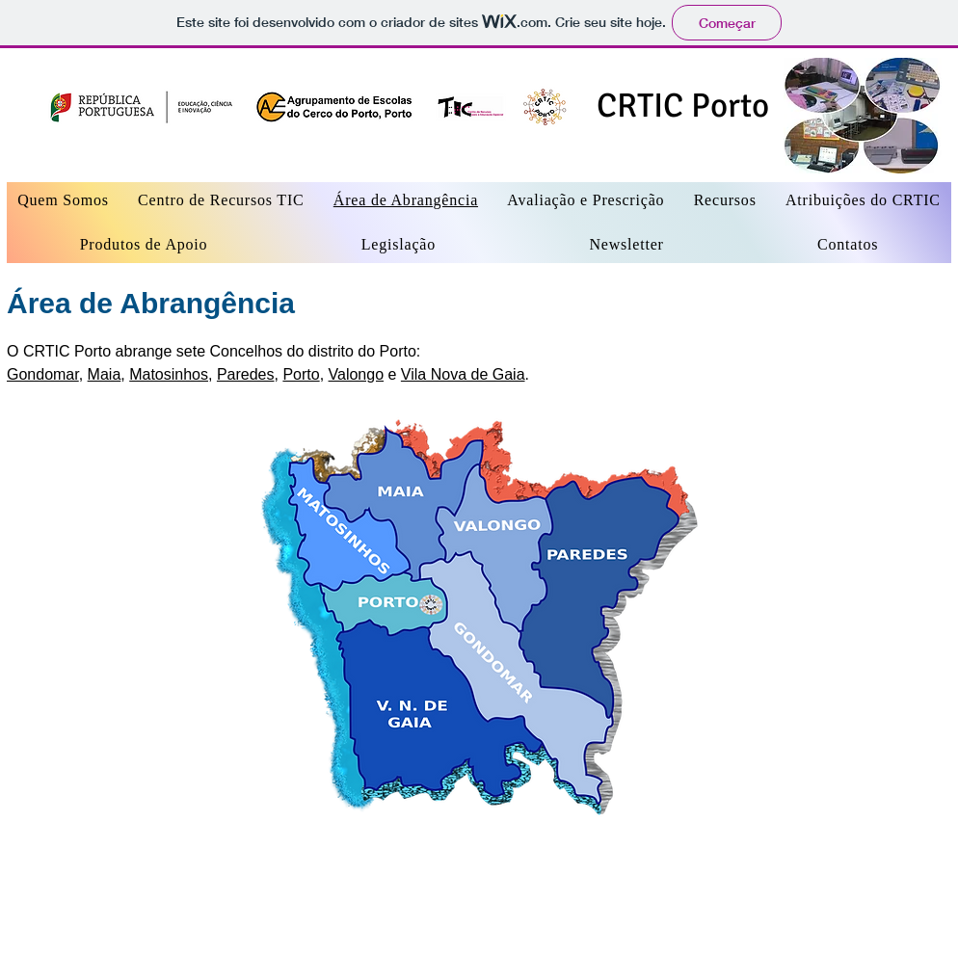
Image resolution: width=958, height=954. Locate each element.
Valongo (357, 374)
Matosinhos (168, 374)
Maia (104, 374)
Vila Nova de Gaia (463, 374)
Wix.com (322, 913)
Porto (300, 374)
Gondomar (43, 374)
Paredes (246, 374)
